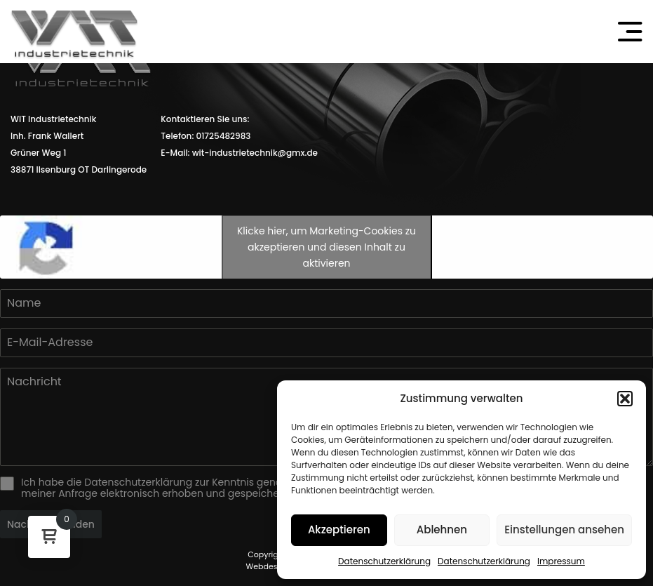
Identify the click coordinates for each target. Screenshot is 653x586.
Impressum (561, 561)
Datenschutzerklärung (384, 561)
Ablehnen (442, 529)
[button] (625, 399)
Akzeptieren (339, 529)
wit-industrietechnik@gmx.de (255, 153)
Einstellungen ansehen (564, 529)
